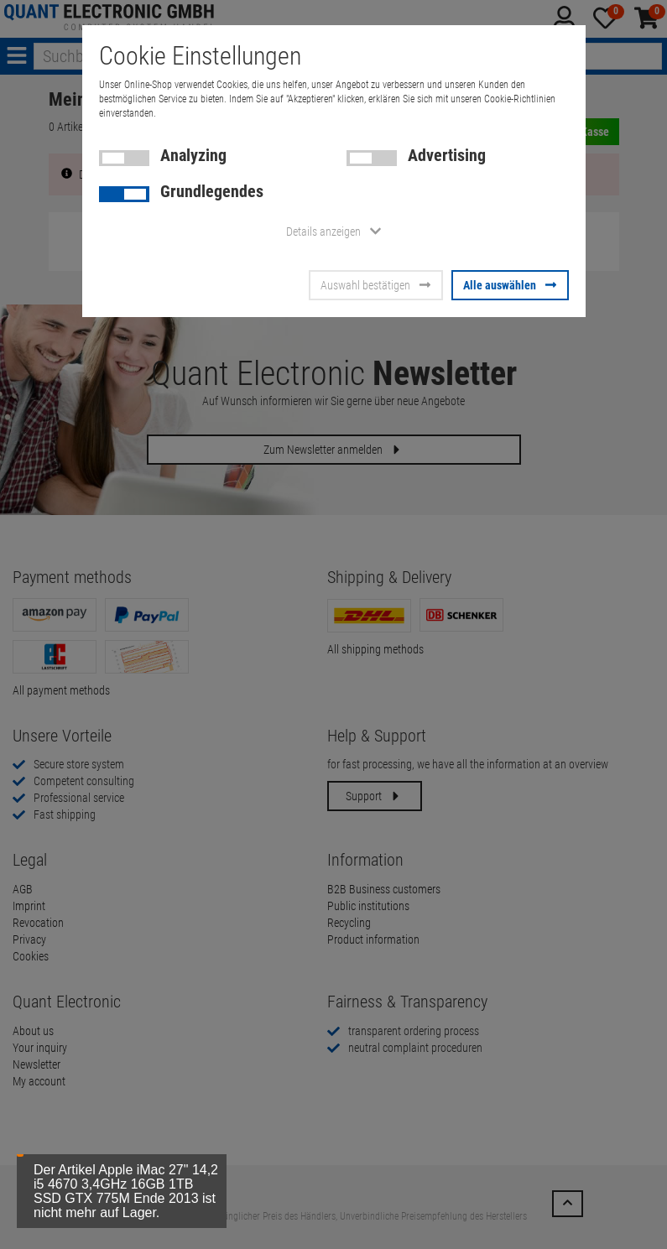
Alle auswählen (510, 285)
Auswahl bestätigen (375, 285)
